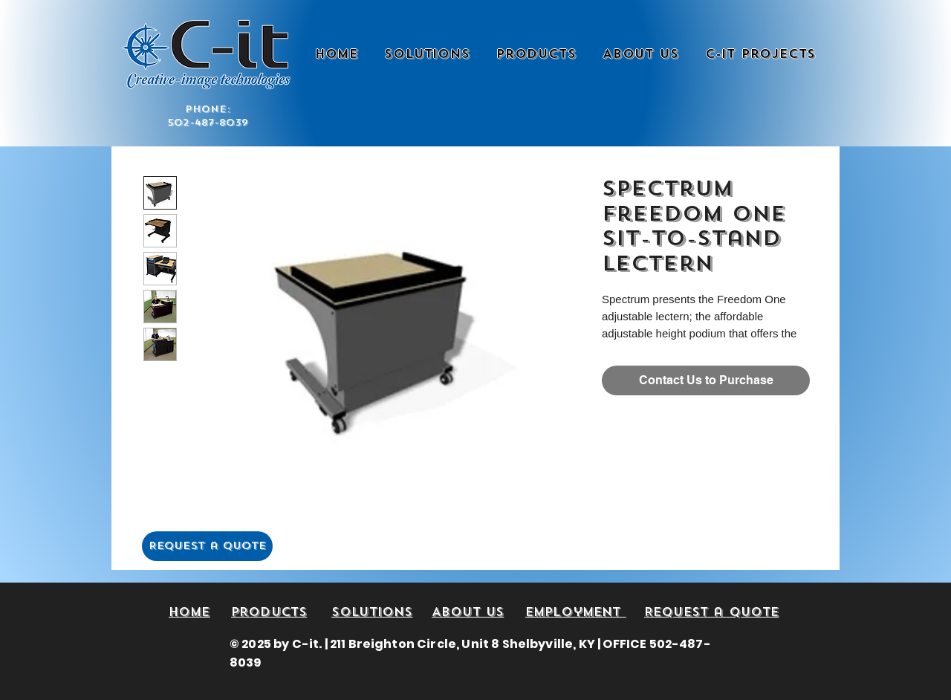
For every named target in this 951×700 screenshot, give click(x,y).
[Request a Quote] (207, 546)
